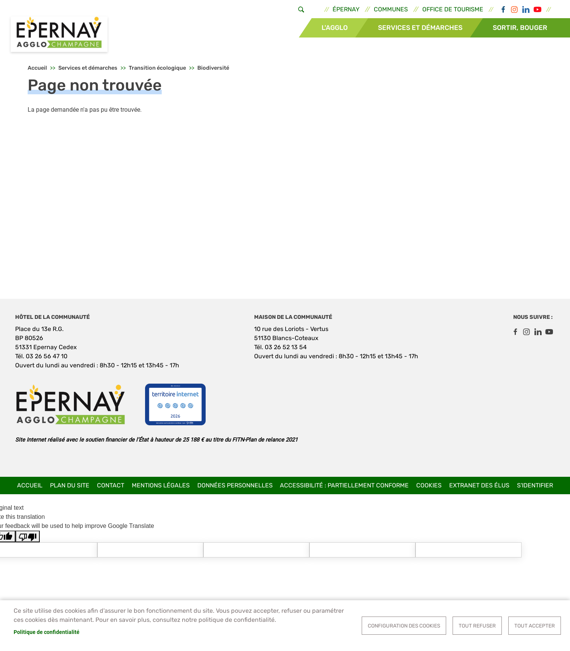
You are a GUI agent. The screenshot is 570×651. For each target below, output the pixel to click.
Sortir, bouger (520, 27)
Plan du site (69, 485)
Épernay (346, 9)
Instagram (514, 9)
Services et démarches (420, 27)
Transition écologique (157, 68)
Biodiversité (213, 68)
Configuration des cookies (404, 626)
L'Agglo (335, 27)
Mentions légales (161, 485)
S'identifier (535, 485)
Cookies (429, 485)
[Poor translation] (28, 537)
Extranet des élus (479, 485)
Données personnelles (235, 485)
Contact (110, 485)
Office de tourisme (452, 9)
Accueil (37, 68)
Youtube (537, 9)
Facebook (503, 9)
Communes (391, 9)
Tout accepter (534, 626)
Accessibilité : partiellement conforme (344, 485)
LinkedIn (525, 9)
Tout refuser (477, 626)
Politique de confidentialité (47, 632)
